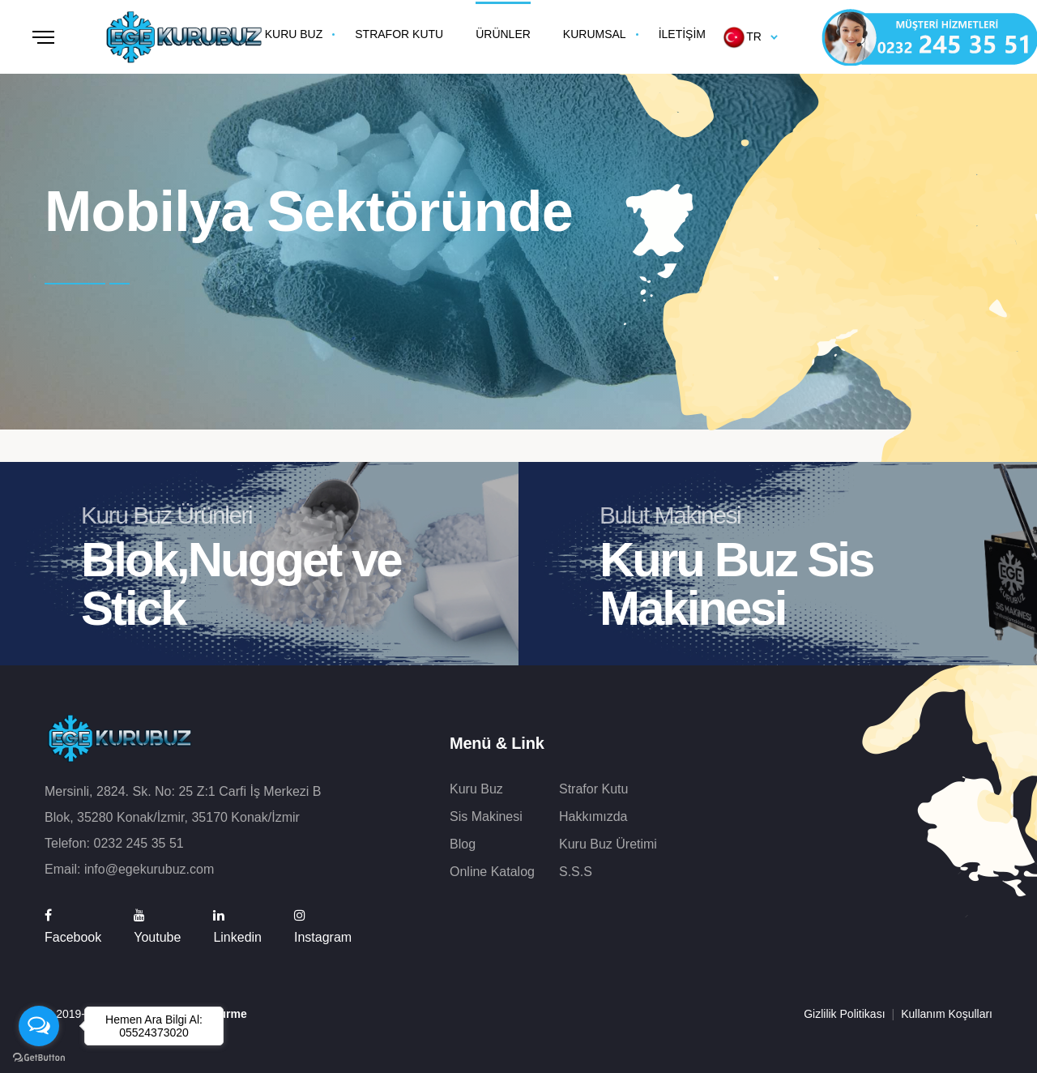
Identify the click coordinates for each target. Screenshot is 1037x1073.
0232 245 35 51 (138, 843)
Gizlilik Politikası (844, 1013)
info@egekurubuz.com (149, 869)
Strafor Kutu (593, 789)
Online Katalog (492, 871)
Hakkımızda (593, 816)
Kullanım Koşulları (946, 1013)
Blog (463, 844)
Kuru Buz (476, 789)
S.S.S (575, 871)
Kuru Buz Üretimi (608, 844)
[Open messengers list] (39, 1026)
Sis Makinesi (486, 816)
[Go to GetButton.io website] (39, 1057)
